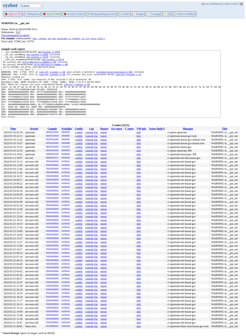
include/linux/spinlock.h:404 (114, 76)
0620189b (65, 143)
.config (78, 132)
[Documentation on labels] (15, 35)
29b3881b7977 (52, 158)
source (227, 3)
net (18, 32)
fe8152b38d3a (52, 161)
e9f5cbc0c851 (52, 143)
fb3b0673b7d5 (52, 154)
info (139, 132)
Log (91, 128)
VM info (141, 128)
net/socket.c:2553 (49, 52)
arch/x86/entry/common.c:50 (39, 64)
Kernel (34, 128)
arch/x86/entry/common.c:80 (51, 67)
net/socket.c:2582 (37, 55)
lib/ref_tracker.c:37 (129, 79)
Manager (188, 128)
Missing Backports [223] (101, 13)
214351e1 (65, 161)
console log (91, 132)
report (103, 132)
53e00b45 (65, 154)
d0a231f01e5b (52, 147)
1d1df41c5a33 (52, 132)
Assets (152, 128)
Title (224, 128)
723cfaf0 (65, 147)
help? (160, 128)
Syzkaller (66, 128)
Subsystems (32, 13)
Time (13, 128)
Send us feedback (184, 13)
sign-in (204, 3)
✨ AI (166, 13)
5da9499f (65, 132)
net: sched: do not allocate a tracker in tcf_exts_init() (69, 38)
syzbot (10, 5)
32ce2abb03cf (52, 326)
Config (79, 128)
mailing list (216, 3)
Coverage (153, 13)
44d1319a (65, 158)
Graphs (138, 13)
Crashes (124, 13)
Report (104, 128)
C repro (129, 128)
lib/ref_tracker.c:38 (52, 76)
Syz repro (116, 128)
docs (235, 3)
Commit (52, 128)
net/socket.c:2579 (37, 58)
